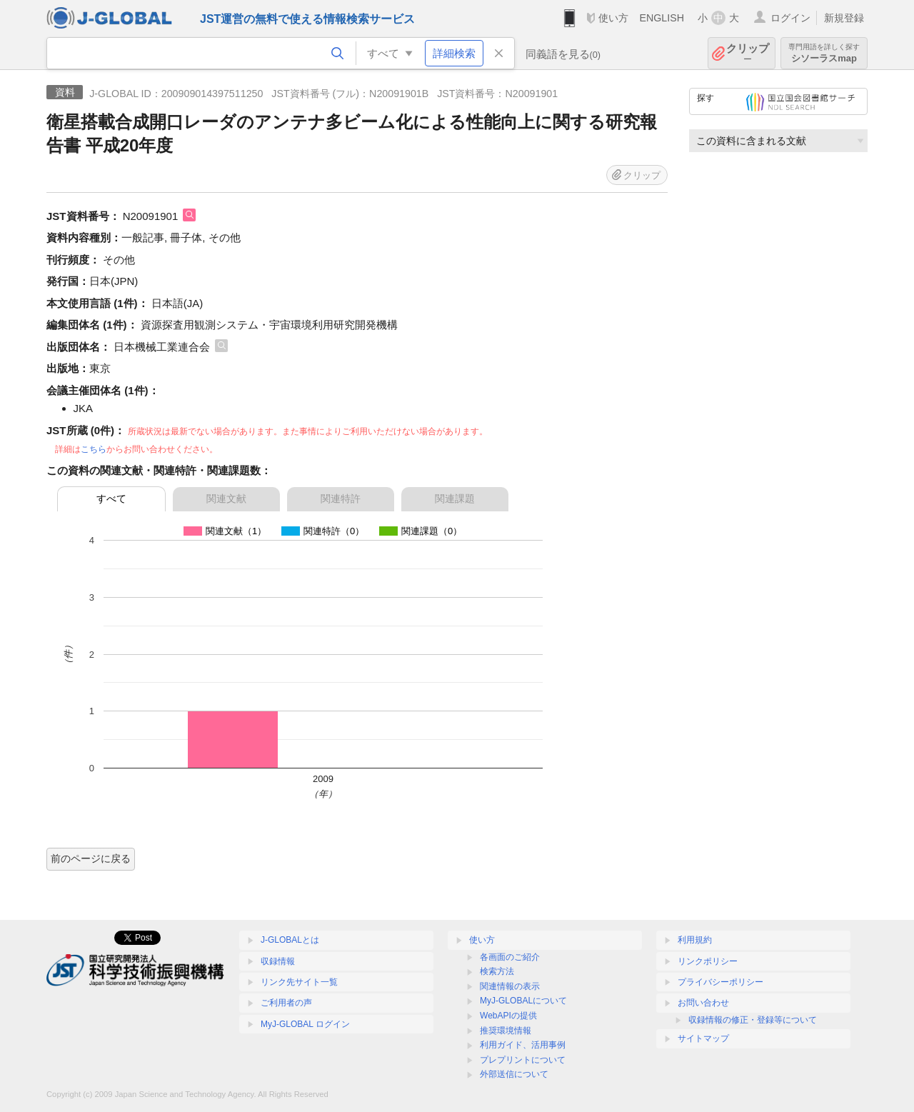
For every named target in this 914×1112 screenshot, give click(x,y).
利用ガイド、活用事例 (523, 1045)
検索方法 (497, 971)
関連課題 (455, 498)
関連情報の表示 (510, 986)
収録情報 (278, 961)
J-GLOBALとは (290, 940)
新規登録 (844, 18)
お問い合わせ (703, 1003)
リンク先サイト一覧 (299, 982)
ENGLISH (661, 18)
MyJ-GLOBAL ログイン (305, 1024)
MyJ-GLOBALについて (523, 1001)
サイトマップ (703, 1038)
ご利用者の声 (286, 1003)
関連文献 (226, 498)
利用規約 (695, 940)
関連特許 (341, 498)
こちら (93, 449)
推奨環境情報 (505, 1031)
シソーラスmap (824, 53)
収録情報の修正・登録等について (752, 1020)
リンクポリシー (708, 961)
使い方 (613, 18)
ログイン (790, 18)
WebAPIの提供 (508, 1016)
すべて (111, 498)
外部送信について (514, 1074)
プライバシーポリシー (720, 982)
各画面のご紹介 (510, 957)
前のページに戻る (91, 858)
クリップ (747, 53)
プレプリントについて (523, 1060)
